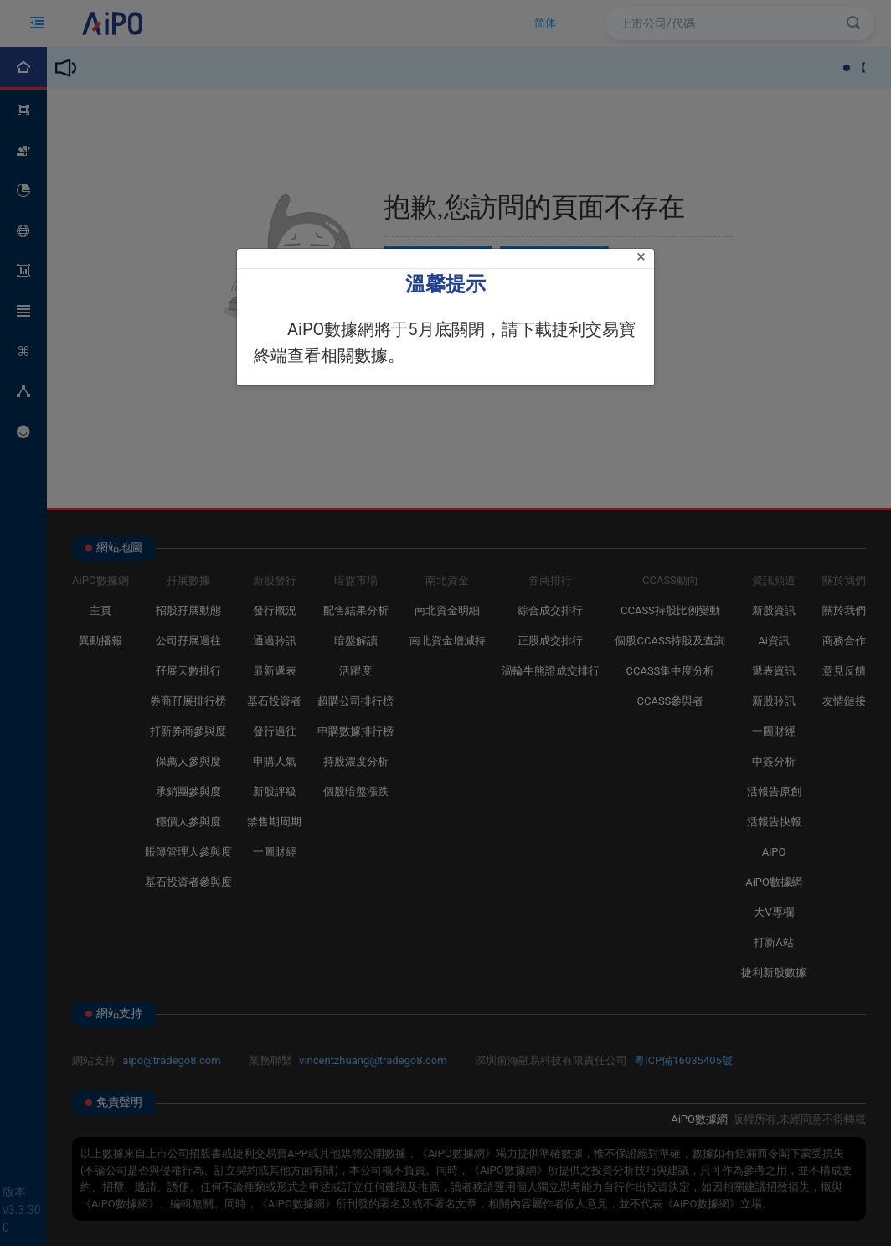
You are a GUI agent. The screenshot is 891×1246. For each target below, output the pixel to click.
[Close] (641, 256)
